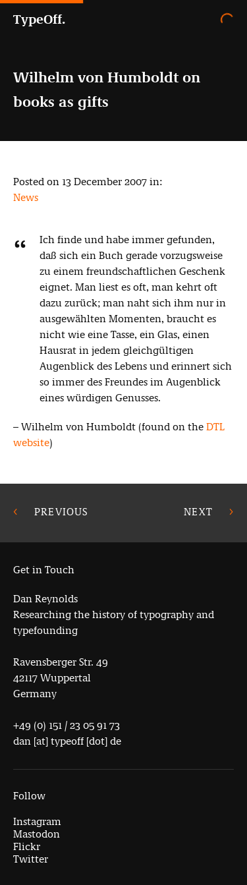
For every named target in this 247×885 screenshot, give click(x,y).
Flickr (26, 846)
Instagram (37, 821)
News (25, 197)
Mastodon (36, 834)
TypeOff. (39, 19)
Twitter (30, 859)
